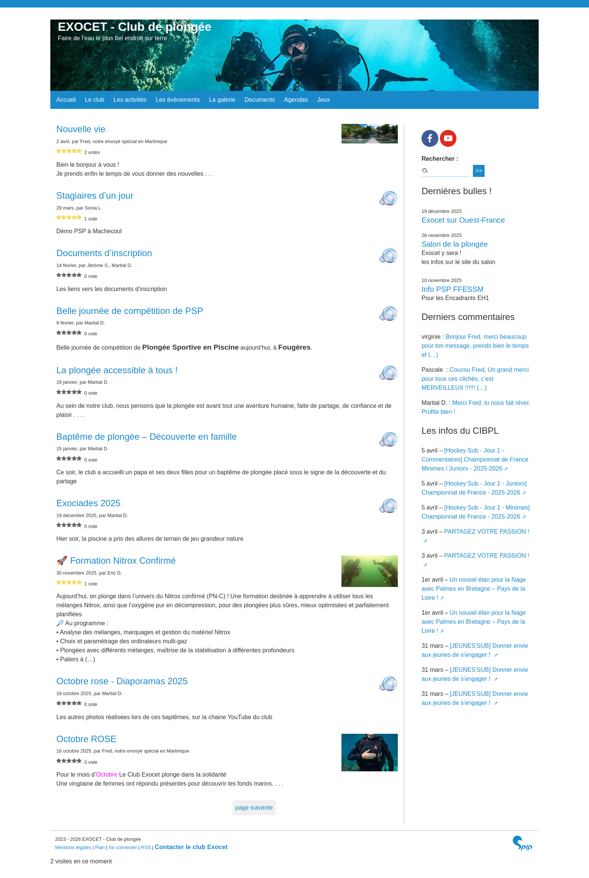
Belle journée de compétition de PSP (129, 311)
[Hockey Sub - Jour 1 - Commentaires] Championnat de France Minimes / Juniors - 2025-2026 (475, 459)
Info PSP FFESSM (452, 289)
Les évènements (178, 100)
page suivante (254, 807)
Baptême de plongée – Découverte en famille (146, 436)
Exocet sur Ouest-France (463, 220)
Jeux (323, 100)
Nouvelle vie (81, 129)
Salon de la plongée (454, 244)
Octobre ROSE (86, 739)
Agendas (296, 100)
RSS (146, 847)
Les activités (129, 100)
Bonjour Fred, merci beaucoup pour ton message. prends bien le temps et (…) (475, 345)
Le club (94, 100)
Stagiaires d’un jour (94, 195)
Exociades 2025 (88, 503)
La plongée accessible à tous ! (117, 370)
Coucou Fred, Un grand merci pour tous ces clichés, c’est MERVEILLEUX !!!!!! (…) (475, 379)
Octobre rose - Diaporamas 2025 (122, 681)
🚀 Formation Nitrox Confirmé (116, 560)
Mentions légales (74, 847)
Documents (260, 100)
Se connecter (123, 847)
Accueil (66, 100)
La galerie (222, 100)
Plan (100, 847)
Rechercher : (439, 158)
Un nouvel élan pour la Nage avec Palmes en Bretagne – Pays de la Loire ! (473, 588)
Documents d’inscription (104, 253)
